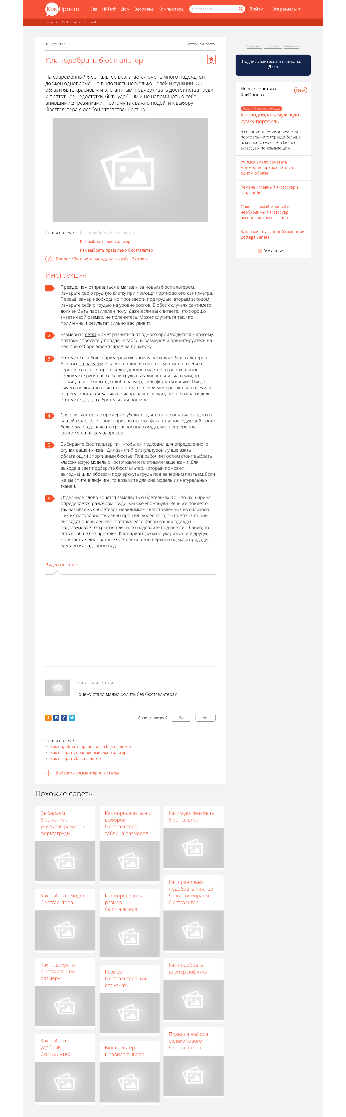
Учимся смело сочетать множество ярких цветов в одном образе (267, 167)
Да (181, 717)
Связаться (291, 46)
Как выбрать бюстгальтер (105, 241)
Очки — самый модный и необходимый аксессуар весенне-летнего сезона (265, 212)
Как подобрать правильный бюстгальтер (90, 746)
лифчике (101, 480)
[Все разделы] (286, 9)
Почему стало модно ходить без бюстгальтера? (126, 694)
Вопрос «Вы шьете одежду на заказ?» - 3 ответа (102, 259)
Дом (125, 9)
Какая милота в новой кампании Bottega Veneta (272, 234)
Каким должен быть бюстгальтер (191, 816)
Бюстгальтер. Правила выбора (124, 1051)
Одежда (92, 22)
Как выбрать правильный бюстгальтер (88, 752)
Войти (256, 9)
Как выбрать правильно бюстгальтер (116, 250)
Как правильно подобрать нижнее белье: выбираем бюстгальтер (191, 892)
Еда (93, 9)
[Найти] (240, 9)
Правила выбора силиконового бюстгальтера (188, 1041)
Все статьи (273, 251)
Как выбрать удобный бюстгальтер (55, 1047)
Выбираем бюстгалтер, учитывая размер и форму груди (63, 823)
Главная (51, 22)
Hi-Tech (109, 9)
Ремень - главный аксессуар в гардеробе (270, 189)
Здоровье (144, 9)
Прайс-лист (273, 46)
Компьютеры (171, 9)
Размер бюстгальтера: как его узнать (126, 978)
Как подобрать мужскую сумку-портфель (270, 118)
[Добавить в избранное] (211, 59)
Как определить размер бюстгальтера (123, 902)
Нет (206, 717)
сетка (90, 334)
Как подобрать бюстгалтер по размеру (58, 971)
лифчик (80, 415)
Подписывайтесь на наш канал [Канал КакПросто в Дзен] (272, 64)
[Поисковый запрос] (217, 9)
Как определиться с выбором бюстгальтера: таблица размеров (128, 823)
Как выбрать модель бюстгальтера (64, 899)
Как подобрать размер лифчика (188, 968)
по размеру (91, 364)
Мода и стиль (71, 22)
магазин (129, 287)
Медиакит (254, 46)
